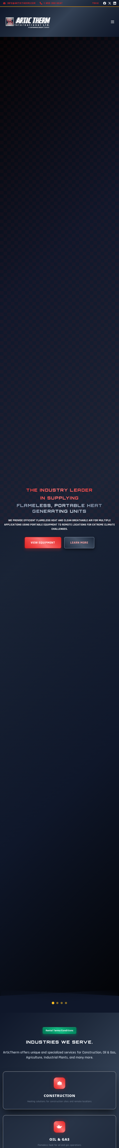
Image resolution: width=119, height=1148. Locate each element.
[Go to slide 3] (62, 1003)
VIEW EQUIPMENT (43, 543)
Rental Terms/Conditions (59, 1030)
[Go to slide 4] (66, 1003)
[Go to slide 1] (53, 1003)
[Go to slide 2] (57, 1003)
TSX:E (95, 3)
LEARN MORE (79, 543)
